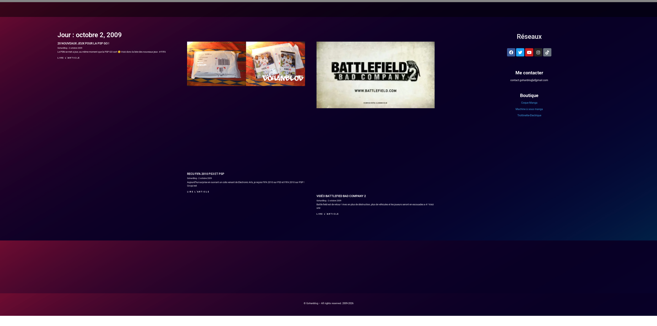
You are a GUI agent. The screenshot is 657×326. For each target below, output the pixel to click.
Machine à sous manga (529, 109)
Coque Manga (529, 102)
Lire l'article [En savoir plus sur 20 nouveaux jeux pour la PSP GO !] (68, 58)
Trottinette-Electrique (529, 115)
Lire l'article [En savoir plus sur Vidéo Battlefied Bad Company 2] (328, 214)
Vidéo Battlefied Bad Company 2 (341, 196)
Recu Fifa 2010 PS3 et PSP (205, 174)
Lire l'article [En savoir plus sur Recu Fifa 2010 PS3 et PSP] (198, 192)
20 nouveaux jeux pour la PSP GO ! (83, 43)
